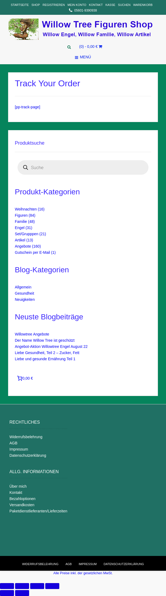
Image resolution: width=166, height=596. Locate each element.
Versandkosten (21, 505)
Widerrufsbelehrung (25, 437)
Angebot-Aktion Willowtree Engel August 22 (51, 346)
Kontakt (96, 4)
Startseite (20, 4)
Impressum (18, 449)
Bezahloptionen (22, 499)
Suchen (124, 4)
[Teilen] (22, 586)
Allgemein (23, 287)
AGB (13, 443)
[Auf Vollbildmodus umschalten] (37, 586)
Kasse (110, 4)
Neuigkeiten (25, 299)
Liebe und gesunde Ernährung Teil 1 (45, 359)
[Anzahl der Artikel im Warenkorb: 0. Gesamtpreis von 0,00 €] (26, 378)
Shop (36, 4)
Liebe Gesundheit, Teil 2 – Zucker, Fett (47, 353)
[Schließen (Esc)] (7, 586)
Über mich (18, 486)
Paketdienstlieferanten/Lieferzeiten (38, 511)
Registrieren (54, 4)
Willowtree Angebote (32, 334)
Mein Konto (77, 4)
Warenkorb (143, 4)
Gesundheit (24, 293)
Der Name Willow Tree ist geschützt (45, 340)
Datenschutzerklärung (27, 455)
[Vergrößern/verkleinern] (52, 586)
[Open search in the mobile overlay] (83, 167)
